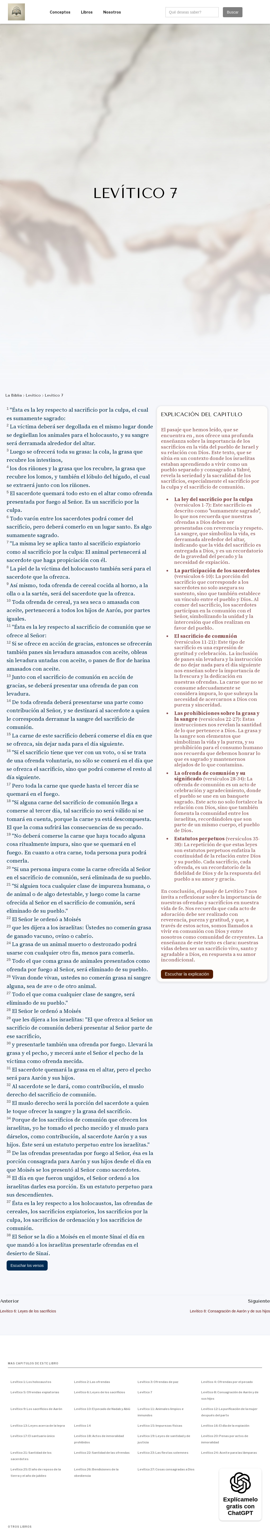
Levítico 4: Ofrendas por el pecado (227, 1382)
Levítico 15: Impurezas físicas (160, 1425)
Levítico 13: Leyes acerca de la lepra (38, 1425)
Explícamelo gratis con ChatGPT (240, 1506)
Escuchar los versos (27, 1265)
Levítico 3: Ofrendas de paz (158, 1382)
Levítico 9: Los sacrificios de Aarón (36, 1409)
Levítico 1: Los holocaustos (31, 1382)
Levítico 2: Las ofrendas (92, 1382)
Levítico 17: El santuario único (33, 1436)
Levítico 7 (145, 1392)
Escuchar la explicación (187, 974)
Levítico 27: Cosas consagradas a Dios (166, 1469)
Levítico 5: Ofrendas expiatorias (35, 1392)
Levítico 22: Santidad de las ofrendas (102, 1453)
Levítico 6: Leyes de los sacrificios (99, 1392)
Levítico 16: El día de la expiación (225, 1425)
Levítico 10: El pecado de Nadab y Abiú (102, 1409)
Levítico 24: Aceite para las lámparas (229, 1453)
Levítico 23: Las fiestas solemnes (163, 1453)
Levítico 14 (82, 1425)
